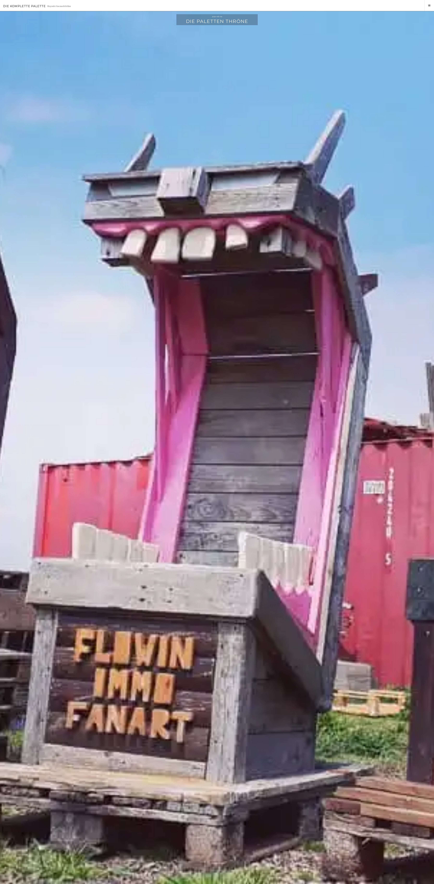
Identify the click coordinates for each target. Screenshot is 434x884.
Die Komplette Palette (24, 6)
